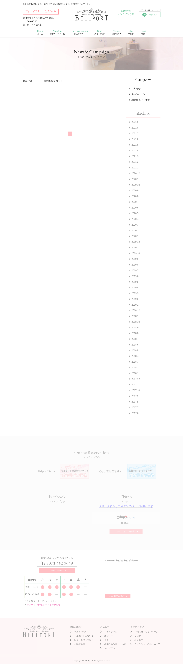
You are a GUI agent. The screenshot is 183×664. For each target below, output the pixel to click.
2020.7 (135, 202)
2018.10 (135, 322)
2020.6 (135, 207)
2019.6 (135, 276)
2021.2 (135, 162)
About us (57, 32)
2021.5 (135, 145)
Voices (116, 32)
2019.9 (135, 259)
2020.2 (135, 230)
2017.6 (135, 413)
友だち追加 (149, 15)
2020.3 (135, 225)
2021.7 (135, 133)
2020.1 (135, 236)
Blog (131, 32)
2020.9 (135, 190)
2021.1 (135, 167)
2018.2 (135, 367)
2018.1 (135, 373)
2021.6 (135, 139)
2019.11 (135, 247)
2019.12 (135, 242)
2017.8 (135, 402)
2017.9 (135, 396)
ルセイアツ (107, 648)
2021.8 (135, 128)
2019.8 (135, 265)
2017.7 (135, 407)
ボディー (106, 636)
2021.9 (135, 122)
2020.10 (135, 185)
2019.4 (135, 287)
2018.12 (135, 310)
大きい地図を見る (117, 596)
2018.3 (135, 362)
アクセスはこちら (149, 10)
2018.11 (135, 316)
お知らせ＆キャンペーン (144, 631)
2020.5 (135, 213)
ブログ (135, 636)
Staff (99, 32)
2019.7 (135, 270)
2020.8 (135, 196)
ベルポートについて (82, 636)
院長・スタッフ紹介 (82, 640)
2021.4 (135, 150)
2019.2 (135, 299)
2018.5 (135, 350)
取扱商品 (136, 640)
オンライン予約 (126, 12)
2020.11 (135, 179)
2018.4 (135, 356)
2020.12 (135, 173)
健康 (104, 640)
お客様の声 (77, 644)
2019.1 (135, 305)
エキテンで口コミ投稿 (126, 531)
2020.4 (135, 219)
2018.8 (135, 333)
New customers (79, 32)
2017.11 (135, 384)
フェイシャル (108, 631)
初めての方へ (78, 631)
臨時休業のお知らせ (53, 81)
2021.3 (135, 156)
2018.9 (135, 327)
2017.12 (135, 379)
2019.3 (135, 293)
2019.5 (135, 282)
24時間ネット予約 (140, 100)
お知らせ (136, 88)
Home (40, 32)
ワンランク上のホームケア (145, 644)
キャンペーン (138, 94)
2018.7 (135, 339)
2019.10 (135, 253)
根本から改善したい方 (113, 644)
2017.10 (135, 390)
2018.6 (135, 344)
